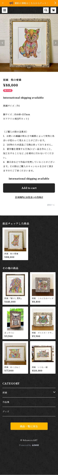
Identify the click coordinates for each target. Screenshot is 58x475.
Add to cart (29, 188)
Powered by (29, 445)
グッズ (5, 411)
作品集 (5, 402)
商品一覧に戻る (29, 426)
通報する (51, 205)
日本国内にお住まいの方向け (29, 197)
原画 (4, 392)
